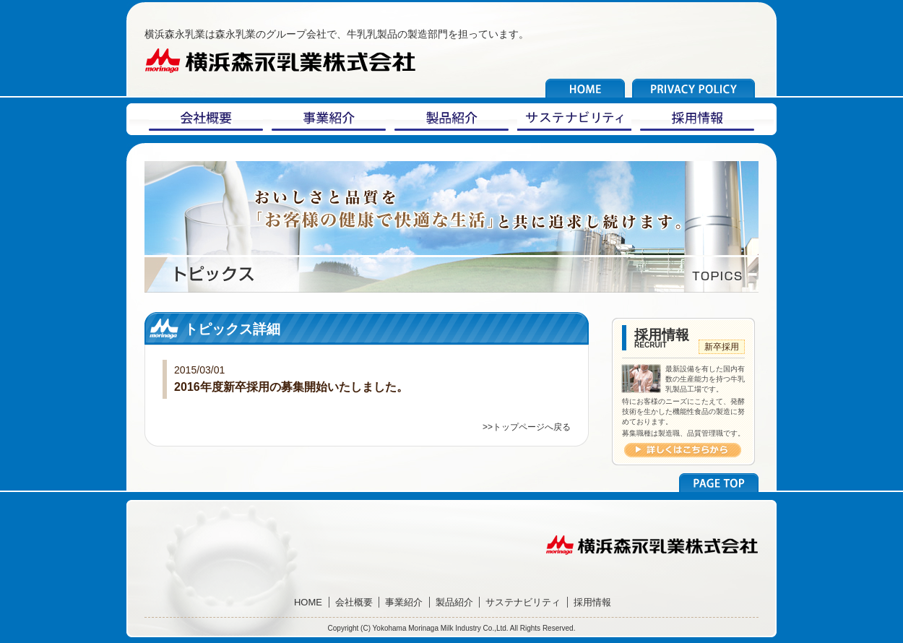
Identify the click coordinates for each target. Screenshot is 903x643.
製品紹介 (454, 602)
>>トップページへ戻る (527, 427)
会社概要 (354, 602)
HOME (308, 602)
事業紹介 (404, 602)
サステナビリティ (523, 602)
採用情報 (592, 602)
